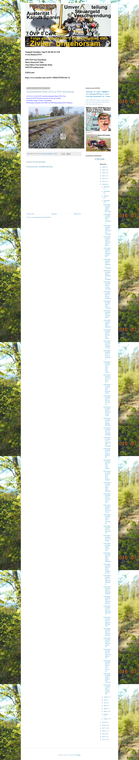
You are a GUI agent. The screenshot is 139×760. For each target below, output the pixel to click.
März (105, 711)
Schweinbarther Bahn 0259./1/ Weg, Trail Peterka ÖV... (107, 654)
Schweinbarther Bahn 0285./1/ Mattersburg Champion (107, 275)
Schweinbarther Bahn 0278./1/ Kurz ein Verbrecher (107, 355)
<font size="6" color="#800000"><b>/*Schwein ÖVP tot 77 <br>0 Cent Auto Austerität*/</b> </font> (98, 94)
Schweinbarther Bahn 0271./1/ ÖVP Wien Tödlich (107, 464)
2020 (103, 184)
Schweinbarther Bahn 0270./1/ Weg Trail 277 (107, 529)
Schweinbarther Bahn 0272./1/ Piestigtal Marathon (107, 431)
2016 (103, 731)
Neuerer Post (30, 214)
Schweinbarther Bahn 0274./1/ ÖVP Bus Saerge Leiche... (107, 411)
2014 (103, 737)
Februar (106, 714)
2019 (103, 722)
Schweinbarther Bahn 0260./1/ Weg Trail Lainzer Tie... (107, 642)
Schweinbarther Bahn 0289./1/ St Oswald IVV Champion (107, 230)
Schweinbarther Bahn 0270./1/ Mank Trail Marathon (107, 487)
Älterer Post (77, 214)
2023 (103, 176)
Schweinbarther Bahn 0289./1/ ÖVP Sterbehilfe (107, 219)
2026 (103, 167)
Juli (105, 700)
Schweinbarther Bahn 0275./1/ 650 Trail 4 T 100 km (107, 400)
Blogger (78, 755)
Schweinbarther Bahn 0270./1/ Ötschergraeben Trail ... (107, 498)
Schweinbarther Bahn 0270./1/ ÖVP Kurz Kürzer (107, 508)
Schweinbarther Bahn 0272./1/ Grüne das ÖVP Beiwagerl (107, 442)
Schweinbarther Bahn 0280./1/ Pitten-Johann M (107, 323)
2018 (103, 725)
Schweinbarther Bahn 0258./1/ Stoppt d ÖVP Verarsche (107, 678)
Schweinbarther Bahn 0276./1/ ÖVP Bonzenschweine (107, 389)
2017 (103, 728)
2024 (103, 173)
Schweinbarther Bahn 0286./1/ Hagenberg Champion (107, 264)
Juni (105, 703)
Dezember (107, 187)
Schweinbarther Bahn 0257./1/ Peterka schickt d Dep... (107, 689)
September (107, 200)
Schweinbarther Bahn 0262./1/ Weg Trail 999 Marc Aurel (107, 621)
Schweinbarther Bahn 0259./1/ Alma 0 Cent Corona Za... (107, 666)
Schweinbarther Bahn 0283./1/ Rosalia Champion (107, 295)
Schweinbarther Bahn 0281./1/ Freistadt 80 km (107, 314)
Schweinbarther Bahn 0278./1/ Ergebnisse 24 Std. (107, 344)
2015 (103, 734)
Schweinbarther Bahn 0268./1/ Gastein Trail (107, 547)
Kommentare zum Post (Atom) (42, 217)
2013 (103, 739)
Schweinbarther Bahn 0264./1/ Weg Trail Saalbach (107, 590)
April (105, 708)
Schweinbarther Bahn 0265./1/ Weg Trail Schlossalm (107, 580)
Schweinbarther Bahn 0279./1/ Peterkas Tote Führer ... (107, 334)
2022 (103, 178)
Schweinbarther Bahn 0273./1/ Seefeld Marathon (107, 422)
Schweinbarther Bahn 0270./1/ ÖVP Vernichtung (107, 519)
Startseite (54, 214)
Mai (105, 705)
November (107, 191)
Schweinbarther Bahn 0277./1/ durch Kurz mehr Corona (107, 367)
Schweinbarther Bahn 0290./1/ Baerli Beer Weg (107, 208)
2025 (103, 170)
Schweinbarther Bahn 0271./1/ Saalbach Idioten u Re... (107, 453)
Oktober (106, 196)
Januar (106, 719)
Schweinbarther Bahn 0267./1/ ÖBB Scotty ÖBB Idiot (107, 557)
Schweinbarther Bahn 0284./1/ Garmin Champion (107, 285)
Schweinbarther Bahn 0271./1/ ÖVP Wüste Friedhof (107, 476)
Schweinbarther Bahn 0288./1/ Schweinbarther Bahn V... (107, 241)
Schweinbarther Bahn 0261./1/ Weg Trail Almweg (107, 632)
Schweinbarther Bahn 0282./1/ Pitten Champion (107, 304)
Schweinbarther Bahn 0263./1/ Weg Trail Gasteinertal (107, 610)
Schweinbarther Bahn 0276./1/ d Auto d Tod (107, 378)
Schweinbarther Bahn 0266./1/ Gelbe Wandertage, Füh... (107, 569)
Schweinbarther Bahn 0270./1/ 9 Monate (107, 538)
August (106, 697)
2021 (103, 181)
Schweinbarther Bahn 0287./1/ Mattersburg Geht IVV (107, 252)
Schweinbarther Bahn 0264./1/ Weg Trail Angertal (107, 600)
